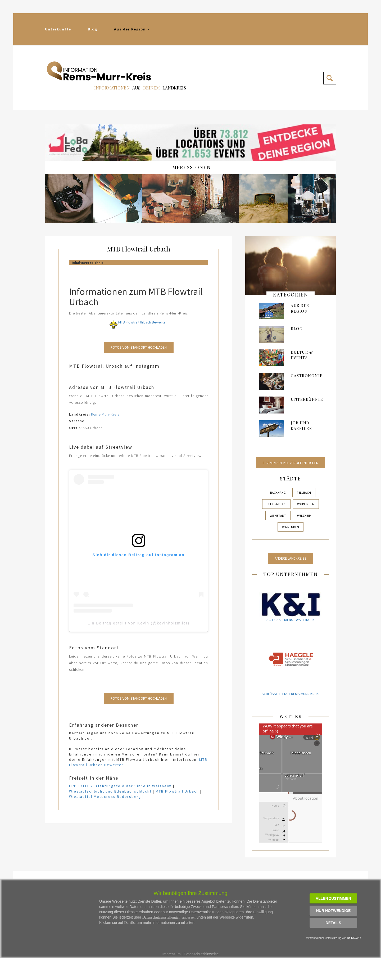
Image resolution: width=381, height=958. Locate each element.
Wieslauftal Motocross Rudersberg (105, 796)
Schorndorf (276, 504)
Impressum (171, 954)
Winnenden (290, 527)
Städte (290, 478)
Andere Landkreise (290, 558)
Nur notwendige (333, 910)
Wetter (290, 716)
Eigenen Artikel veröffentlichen (290, 462)
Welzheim (304, 516)
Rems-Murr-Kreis (105, 414)
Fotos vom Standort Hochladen (139, 347)
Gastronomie (307, 375)
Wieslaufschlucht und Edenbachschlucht (110, 791)
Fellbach (304, 492)
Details (333, 923)
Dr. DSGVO (354, 938)
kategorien (290, 294)
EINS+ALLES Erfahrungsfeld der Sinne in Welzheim (120, 786)
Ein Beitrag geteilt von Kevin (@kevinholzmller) (138, 623)
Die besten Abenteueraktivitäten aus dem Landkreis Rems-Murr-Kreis (128, 313)
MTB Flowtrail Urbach (138, 249)
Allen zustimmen (333, 898)
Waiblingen (305, 504)
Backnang (278, 492)
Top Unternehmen (290, 574)
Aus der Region (132, 29)
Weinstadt (278, 516)
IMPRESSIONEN (190, 167)
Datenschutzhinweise (201, 954)
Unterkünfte (58, 29)
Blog (92, 29)
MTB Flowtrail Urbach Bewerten (138, 322)
